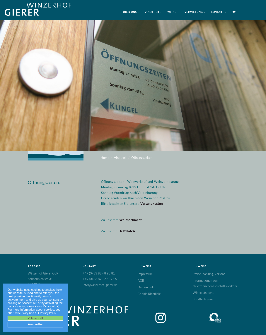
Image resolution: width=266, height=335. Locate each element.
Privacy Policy (48, 313)
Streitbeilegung (203, 299)
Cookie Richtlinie (149, 294)
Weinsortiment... (131, 220)
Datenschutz (146, 287)
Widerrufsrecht (203, 293)
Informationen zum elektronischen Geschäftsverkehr (215, 283)
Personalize (35, 324)
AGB (141, 280)
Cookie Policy (20, 313)
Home (105, 158)
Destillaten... (127, 231)
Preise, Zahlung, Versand (209, 274)
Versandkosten (151, 204)
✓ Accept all (35, 318)
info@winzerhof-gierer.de (100, 285)
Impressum (145, 274)
